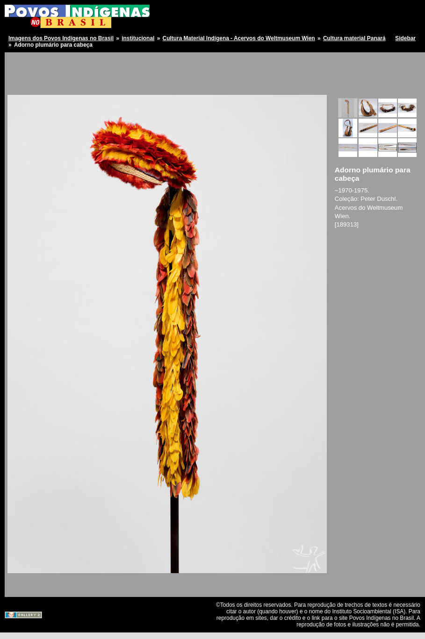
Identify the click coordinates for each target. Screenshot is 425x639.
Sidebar (405, 38)
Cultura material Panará (354, 38)
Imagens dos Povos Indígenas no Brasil (61, 38)
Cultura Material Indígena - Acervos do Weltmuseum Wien (239, 38)
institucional (138, 38)
